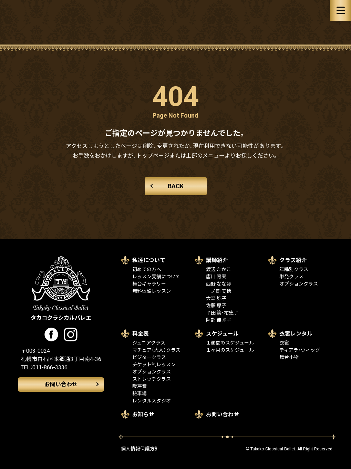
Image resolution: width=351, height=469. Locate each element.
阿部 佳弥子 (218, 320)
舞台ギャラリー (149, 284)
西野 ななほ (218, 284)
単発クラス (291, 276)
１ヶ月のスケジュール (230, 350)
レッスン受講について (156, 276)
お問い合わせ (61, 384)
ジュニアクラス (148, 343)
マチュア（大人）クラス (156, 350)
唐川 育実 (216, 276)
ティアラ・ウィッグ (299, 350)
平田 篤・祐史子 (222, 313)
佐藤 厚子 (216, 305)
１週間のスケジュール (230, 343)
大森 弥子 (216, 298)
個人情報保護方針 (140, 448)
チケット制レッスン (154, 364)
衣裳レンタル (295, 333)
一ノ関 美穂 (218, 291)
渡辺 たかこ (218, 269)
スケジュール (222, 333)
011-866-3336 (50, 367)
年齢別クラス (293, 269)
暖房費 (139, 386)
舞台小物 (289, 357)
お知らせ (143, 414)
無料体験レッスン (151, 291)
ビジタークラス (149, 357)
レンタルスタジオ (151, 400)
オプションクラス (298, 284)
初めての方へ (146, 269)
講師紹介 (217, 260)
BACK (176, 186)
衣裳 (284, 343)
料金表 (140, 333)
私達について (148, 260)
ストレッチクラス (151, 379)
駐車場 (139, 393)
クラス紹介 (293, 260)
